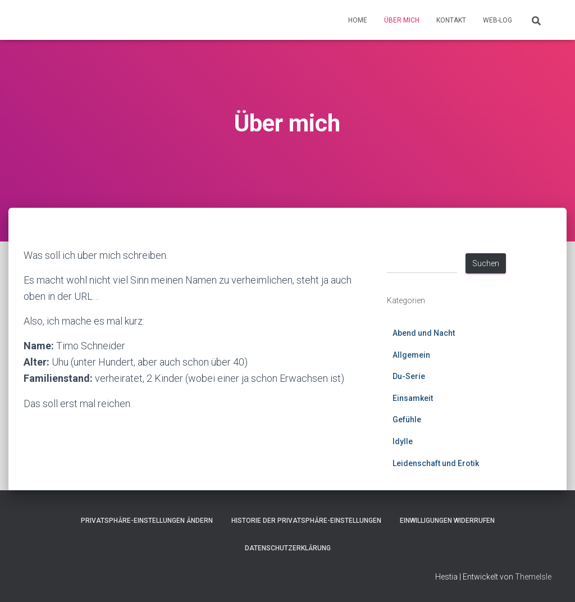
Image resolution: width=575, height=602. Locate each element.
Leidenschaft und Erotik (436, 463)
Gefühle (407, 419)
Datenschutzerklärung (288, 548)
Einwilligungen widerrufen (447, 521)
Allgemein (411, 354)
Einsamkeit (413, 398)
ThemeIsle (533, 576)
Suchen (485, 263)
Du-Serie (409, 376)
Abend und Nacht (424, 333)
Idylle (403, 441)
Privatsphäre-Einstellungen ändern (147, 521)
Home (357, 20)
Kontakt (451, 20)
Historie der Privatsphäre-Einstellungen (306, 521)
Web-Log (497, 20)
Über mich (401, 20)
